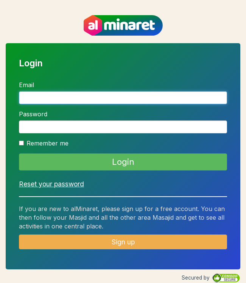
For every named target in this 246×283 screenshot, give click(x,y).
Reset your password (51, 184)
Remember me (44, 143)
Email (26, 85)
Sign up (123, 242)
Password (33, 114)
